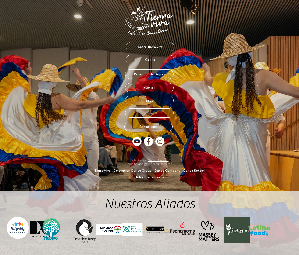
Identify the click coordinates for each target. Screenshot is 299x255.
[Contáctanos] (148, 126)
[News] (149, 113)
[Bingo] (149, 100)
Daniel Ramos (158, 160)
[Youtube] (137, 141)
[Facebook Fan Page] (148, 141)
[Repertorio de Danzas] (149, 74)
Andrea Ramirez (160, 164)
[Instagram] (159, 141)
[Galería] (150, 59)
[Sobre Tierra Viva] (150, 46)
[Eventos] (149, 87)
